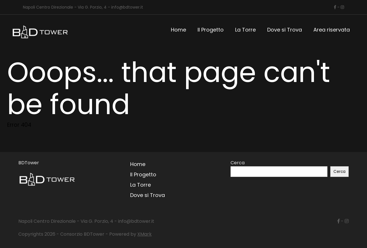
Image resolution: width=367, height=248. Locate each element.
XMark (144, 234)
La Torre (245, 29)
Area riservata (331, 29)
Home (178, 29)
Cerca (238, 162)
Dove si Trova (284, 29)
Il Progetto (211, 29)
